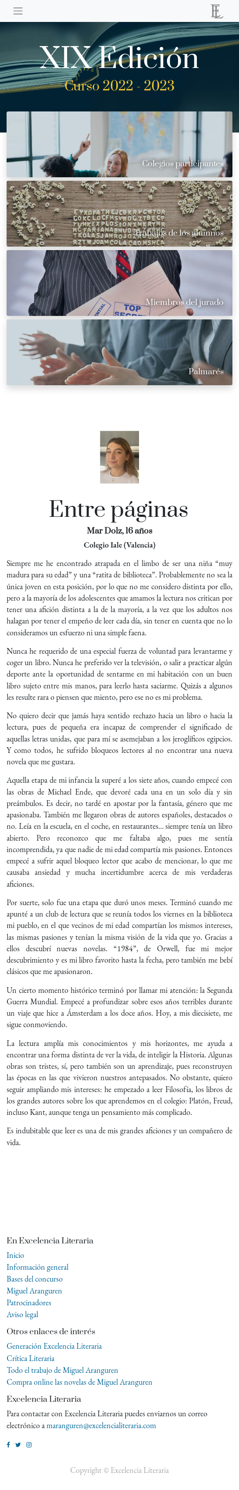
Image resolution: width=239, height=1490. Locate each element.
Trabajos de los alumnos (179, 233)
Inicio (15, 1255)
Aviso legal (22, 1314)
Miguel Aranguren (34, 1291)
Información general (37, 1267)
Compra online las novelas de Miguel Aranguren (80, 1382)
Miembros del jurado (185, 302)
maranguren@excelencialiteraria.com (101, 1425)
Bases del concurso (35, 1279)
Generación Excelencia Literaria (54, 1346)
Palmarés (206, 372)
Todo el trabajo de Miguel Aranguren (62, 1370)
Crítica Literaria (30, 1358)
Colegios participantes (183, 164)
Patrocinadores (29, 1302)
